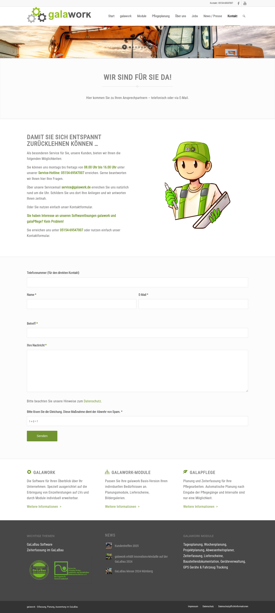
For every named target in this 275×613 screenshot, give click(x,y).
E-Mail (143, 295)
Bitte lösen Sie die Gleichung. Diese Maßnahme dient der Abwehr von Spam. (74, 412)
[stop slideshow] (150, 47)
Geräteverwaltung (232, 561)
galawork (44, 472)
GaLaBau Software (39, 544)
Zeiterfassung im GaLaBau (45, 550)
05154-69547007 (72, 173)
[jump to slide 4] (139, 47)
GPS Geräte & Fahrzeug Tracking (205, 567)
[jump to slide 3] (136, 47)
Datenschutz (92, 401)
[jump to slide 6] (145, 47)
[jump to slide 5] (142, 47)
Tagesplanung (193, 544)
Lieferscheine (213, 556)
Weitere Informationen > (44, 507)
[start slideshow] (124, 47)
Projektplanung (193, 550)
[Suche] (244, 16)
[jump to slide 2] (132, 47)
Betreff (32, 324)
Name (31, 295)
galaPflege (202, 472)
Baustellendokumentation (201, 561)
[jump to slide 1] (129, 47)
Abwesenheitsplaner (220, 550)
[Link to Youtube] (245, 3)
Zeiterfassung (192, 556)
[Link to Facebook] (238, 3)
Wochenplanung (215, 544)
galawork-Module (131, 472)
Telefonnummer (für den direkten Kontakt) (53, 273)
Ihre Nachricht (36, 345)
